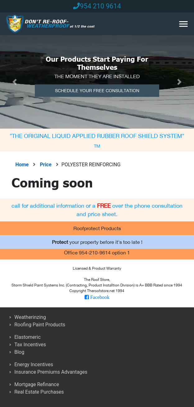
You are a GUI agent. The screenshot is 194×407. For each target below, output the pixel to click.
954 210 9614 (97, 6)
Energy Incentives (33, 364)
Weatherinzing (30, 317)
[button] (14, 82)
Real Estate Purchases (39, 392)
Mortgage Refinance (36, 384)
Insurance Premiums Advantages (50, 372)
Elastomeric (27, 337)
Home (22, 165)
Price (50, 165)
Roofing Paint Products (39, 325)
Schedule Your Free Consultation (97, 90)
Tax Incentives (30, 345)
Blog (19, 352)
